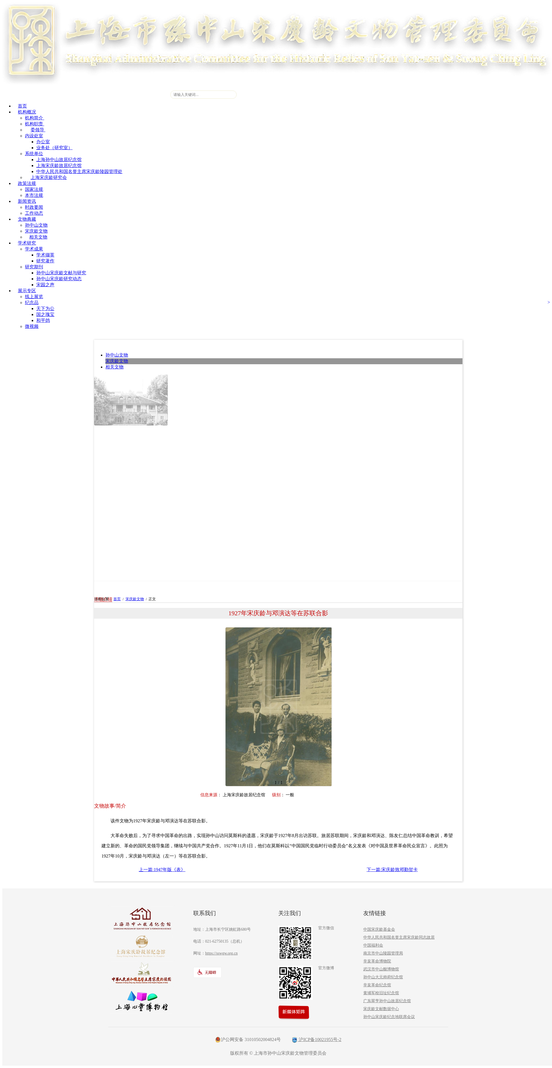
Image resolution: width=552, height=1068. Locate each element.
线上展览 (34, 296)
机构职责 (34, 123)
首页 (22, 106)
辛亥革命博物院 (377, 961)
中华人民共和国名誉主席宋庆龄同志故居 (399, 937)
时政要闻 (34, 207)
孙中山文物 (36, 225)
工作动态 (34, 213)
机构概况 (27, 111)
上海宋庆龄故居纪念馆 (59, 165)
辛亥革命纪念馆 (377, 985)
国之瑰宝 (45, 314)
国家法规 (34, 189)
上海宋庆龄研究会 (49, 177)
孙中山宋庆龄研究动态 (59, 278)
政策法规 (27, 183)
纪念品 (32, 302)
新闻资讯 (27, 201)
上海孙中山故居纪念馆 (59, 159)
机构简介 (34, 117)
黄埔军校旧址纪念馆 (381, 993)
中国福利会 (373, 945)
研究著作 (45, 260)
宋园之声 (45, 284)
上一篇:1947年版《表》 (162, 869)
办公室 (43, 141)
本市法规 (34, 195)
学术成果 (34, 249)
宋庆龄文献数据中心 (381, 1009)
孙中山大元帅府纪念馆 (383, 977)
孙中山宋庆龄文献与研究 (61, 272)
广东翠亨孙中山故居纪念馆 (387, 1001)
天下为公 (45, 308)
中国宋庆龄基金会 (379, 929)
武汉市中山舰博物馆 (381, 969)
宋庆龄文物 (36, 231)
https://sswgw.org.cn (221, 953)
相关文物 (38, 237)
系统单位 (34, 153)
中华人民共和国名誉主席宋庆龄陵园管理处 (79, 171)
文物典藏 (27, 219)
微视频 (32, 326)
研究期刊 (34, 266)
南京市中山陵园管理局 (383, 953)
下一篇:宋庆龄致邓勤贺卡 (392, 869)
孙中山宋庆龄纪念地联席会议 (389, 1017)
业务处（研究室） (54, 147)
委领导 (38, 129)
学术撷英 (45, 254)
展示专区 (27, 290)
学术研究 (27, 243)
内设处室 (34, 135)
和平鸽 (43, 320)
